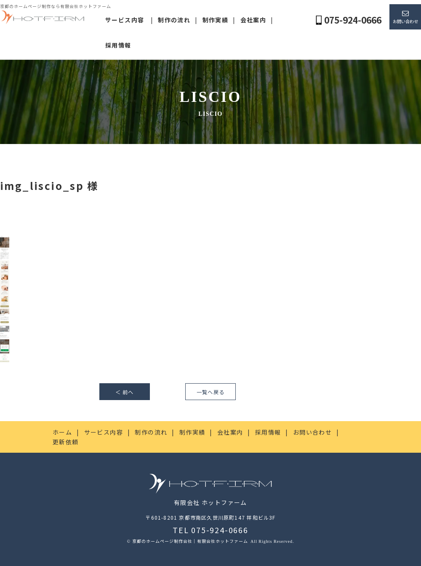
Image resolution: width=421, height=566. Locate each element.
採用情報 (118, 45)
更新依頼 (66, 442)
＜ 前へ (124, 392)
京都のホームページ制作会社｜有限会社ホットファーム (190, 541)
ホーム (62, 432)
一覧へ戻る (210, 392)
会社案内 (253, 20)
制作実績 (216, 20)
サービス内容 (124, 20)
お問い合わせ (405, 21)
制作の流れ (174, 20)
